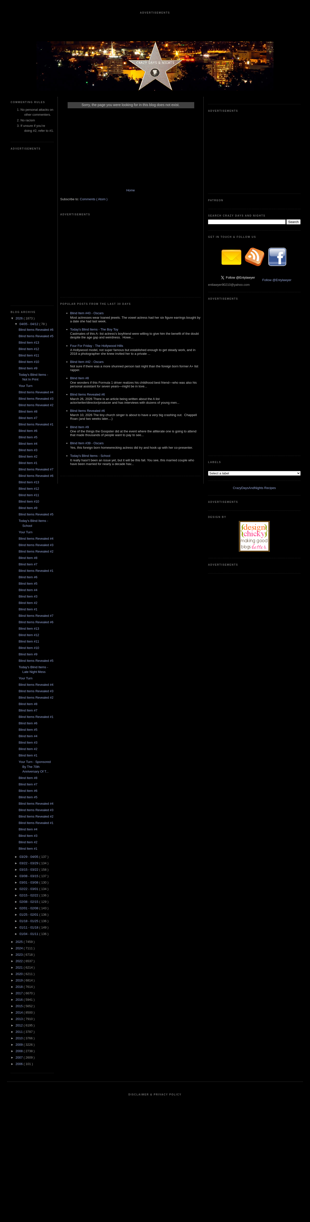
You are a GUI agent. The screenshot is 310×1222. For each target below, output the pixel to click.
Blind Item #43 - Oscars (87, 313)
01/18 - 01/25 (29, 921)
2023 (20, 954)
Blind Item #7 (28, 418)
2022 (20, 961)
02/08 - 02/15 (29, 902)
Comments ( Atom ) (94, 199)
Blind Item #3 (28, 450)
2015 (20, 1006)
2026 (20, 318)
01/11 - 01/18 (29, 927)
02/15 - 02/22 (29, 895)
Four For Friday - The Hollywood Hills (96, 346)
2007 (20, 1057)
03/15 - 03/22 (29, 869)
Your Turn (25, 386)
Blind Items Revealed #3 (36, 398)
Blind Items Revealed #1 (36, 424)
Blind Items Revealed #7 (36, 469)
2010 (20, 1038)
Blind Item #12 (29, 349)
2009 (20, 1044)
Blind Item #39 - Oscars (87, 443)
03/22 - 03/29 (29, 863)
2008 (20, 1051)
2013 (20, 1019)
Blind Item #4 (28, 443)
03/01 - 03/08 (29, 882)
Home (130, 190)
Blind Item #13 (29, 342)
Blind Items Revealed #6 (36, 330)
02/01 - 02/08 (29, 908)
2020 (20, 974)
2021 (20, 967)
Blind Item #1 (28, 463)
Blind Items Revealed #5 (36, 336)
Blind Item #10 (29, 362)
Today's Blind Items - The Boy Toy (94, 329)
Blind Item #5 (28, 437)
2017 (20, 993)
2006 (20, 1064)
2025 (20, 942)
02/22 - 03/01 (29, 889)
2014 (20, 1012)
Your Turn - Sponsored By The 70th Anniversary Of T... (35, 766)
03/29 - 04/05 (29, 857)
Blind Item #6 (28, 431)
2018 (20, 987)
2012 (20, 1025)
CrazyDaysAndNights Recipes (254, 488)
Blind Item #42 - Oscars (87, 362)
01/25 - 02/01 (29, 914)
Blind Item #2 (28, 456)
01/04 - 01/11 (29, 934)
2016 (20, 999)
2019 (20, 980)
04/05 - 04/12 (29, 324)
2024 (20, 948)
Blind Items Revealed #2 (36, 405)
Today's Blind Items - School (90, 456)
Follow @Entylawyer (276, 280)
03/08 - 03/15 (29, 876)
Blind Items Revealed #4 (36, 392)
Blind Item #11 (29, 355)
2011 (20, 1032)
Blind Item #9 (28, 368)
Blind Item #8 (28, 411)
